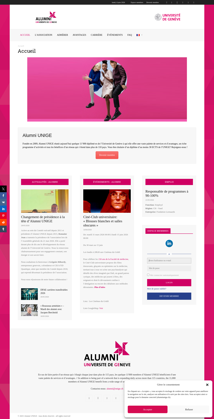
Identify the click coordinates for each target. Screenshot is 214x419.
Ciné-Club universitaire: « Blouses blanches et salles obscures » (102, 221)
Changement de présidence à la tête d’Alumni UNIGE (43, 219)
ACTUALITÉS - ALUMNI (45, 182)
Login (169, 282)
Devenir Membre (169, 296)
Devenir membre (152, 2)
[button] (207, 384)
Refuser (189, 409)
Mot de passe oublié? (156, 288)
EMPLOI (169, 182)
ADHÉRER (62, 35)
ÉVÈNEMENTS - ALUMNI (107, 182)
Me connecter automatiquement (164, 275)
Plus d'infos (99, 287)
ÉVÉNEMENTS (115, 35)
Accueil (25, 35)
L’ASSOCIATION (43, 35)
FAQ (129, 35)
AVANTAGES (79, 35)
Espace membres (137, 2)
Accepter (147, 409)
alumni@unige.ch (114, 388)
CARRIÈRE (96, 35)
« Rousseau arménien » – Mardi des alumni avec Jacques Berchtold (52, 309)
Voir (101, 308)
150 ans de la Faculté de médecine (113, 259)
